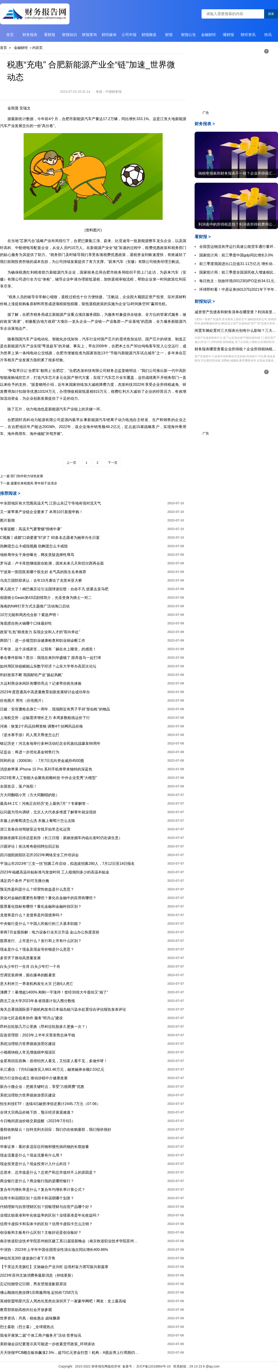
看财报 (49, 35)
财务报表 (29, 35)
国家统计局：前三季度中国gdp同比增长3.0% (236, 255)
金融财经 (208, 35)
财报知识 (69, 35)
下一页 (112, 462)
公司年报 (129, 35)
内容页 (37, 48)
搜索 (271, 14)
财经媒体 (109, 35)
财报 (169, 35)
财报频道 (149, 35)
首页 (10, 35)
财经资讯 (248, 35)
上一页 (71, 462)
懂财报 (228, 35)
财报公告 (188, 35)
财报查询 (89, 35)
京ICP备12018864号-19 (153, 1366)
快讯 (268, 35)
